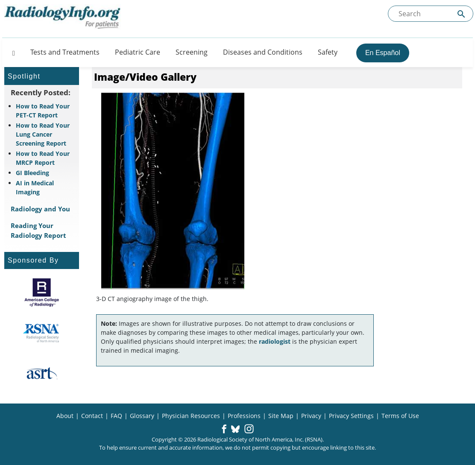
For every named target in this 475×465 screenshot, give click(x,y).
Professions (244, 416)
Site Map (280, 416)
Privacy (311, 416)
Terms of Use (400, 416)
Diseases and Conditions (262, 52)
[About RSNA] (41, 333)
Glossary (142, 416)
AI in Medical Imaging (35, 187)
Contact (92, 416)
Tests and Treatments (65, 52)
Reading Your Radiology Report (38, 230)
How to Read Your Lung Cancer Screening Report (43, 134)
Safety (327, 52)
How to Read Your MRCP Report (43, 158)
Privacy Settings (351, 416)
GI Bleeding (32, 173)
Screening (192, 52)
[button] (224, 429)
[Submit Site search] (461, 13)
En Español (382, 52)
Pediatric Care (137, 52)
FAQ (116, 416)
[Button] (11, 52)
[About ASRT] (41, 373)
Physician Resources (191, 416)
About (64, 416)
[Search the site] (430, 14)
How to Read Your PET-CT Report (43, 110)
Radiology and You (40, 208)
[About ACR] (41, 292)
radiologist (274, 341)
